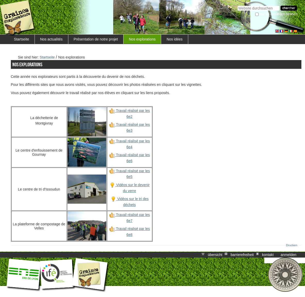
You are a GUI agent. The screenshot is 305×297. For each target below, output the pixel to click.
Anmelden (288, 255)
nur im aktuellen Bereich (279, 14)
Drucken (291, 245)
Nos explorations (142, 39)
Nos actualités (51, 39)
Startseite (21, 39)
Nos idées (175, 39)
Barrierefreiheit (242, 255)
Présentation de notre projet (96, 39)
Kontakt (268, 255)
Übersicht (215, 255)
